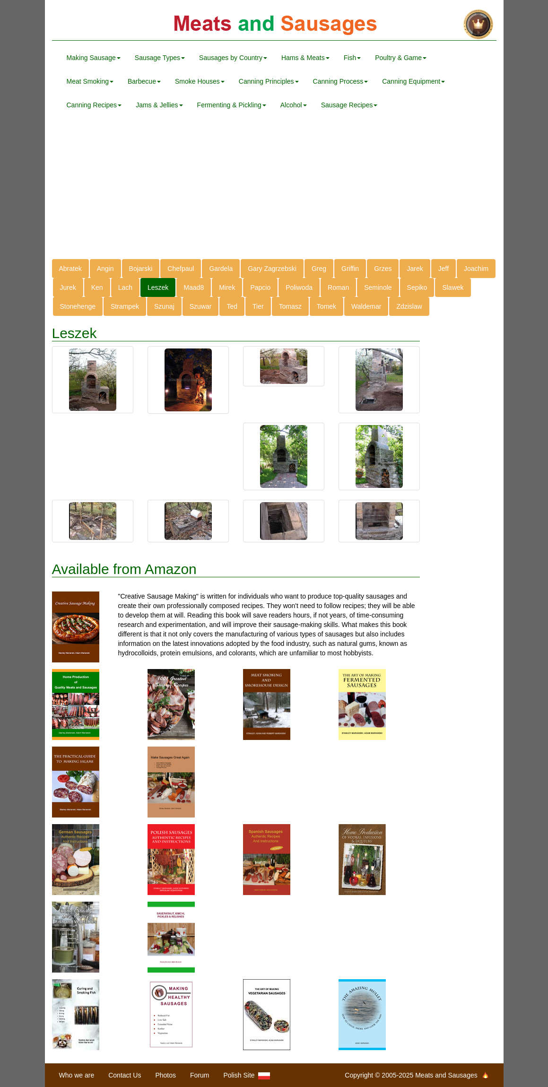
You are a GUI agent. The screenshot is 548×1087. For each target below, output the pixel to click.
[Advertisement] (274, 193)
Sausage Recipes (349, 105)
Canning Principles (269, 81)
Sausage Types (160, 57)
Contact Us (124, 1075)
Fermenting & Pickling (231, 105)
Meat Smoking (90, 81)
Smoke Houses (200, 81)
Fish (352, 57)
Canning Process (340, 81)
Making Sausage (94, 57)
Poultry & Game (400, 57)
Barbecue (144, 81)
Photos (165, 1075)
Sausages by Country (233, 57)
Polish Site (247, 1075)
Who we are (77, 1075)
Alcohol (293, 105)
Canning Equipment (413, 81)
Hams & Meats (305, 57)
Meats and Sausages (274, 24)
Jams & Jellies (159, 105)
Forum (199, 1075)
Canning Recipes (94, 105)
